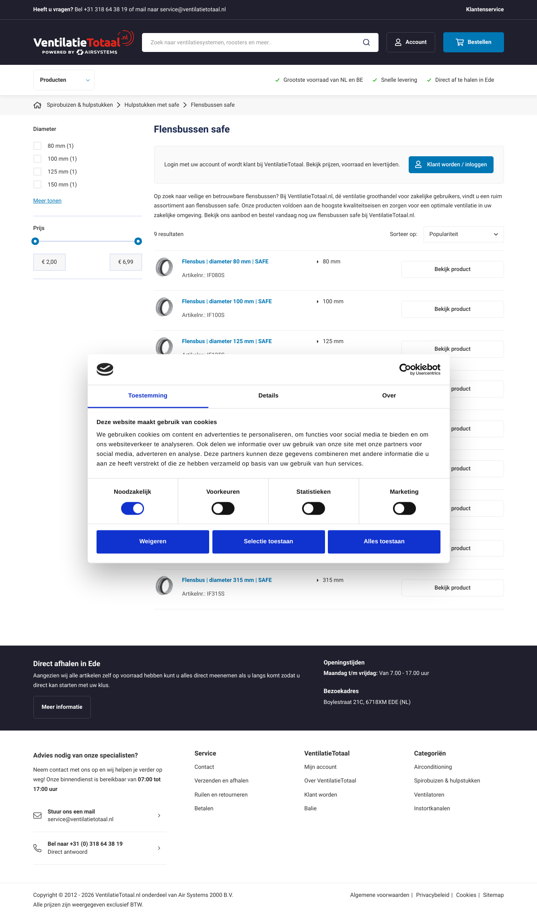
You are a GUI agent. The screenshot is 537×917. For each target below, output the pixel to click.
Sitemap (493, 895)
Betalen (204, 808)
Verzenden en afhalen (222, 781)
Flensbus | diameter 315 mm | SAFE (227, 580)
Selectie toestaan (268, 541)
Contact (204, 767)
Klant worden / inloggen (451, 165)
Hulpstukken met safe (152, 105)
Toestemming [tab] (148, 396)
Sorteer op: (403, 234)
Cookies (466, 895)
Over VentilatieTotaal (330, 781)
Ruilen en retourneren (221, 795)
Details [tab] (269, 396)
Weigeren (152, 541)
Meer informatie (62, 707)
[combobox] (260, 42)
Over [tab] (389, 396)
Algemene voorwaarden (379, 895)
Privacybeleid (432, 895)
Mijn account (321, 767)
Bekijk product (452, 269)
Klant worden (321, 795)
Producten (53, 80)
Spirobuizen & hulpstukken (80, 105)
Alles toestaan (384, 541)
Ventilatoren (429, 795)
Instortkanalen (432, 808)
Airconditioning (433, 767)
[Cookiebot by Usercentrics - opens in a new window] (405, 369)
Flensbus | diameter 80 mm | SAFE (225, 261)
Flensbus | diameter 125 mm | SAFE (227, 341)
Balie (311, 808)
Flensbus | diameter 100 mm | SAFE (227, 301)
